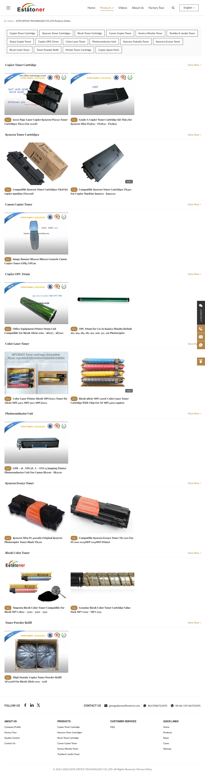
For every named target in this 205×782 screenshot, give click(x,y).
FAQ (112, 727)
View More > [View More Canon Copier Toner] (194, 204)
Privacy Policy (144, 769)
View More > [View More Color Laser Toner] (194, 343)
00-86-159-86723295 (186, 705)
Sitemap (167, 748)
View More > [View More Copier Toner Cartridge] (194, 64)
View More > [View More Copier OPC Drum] (194, 274)
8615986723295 (155, 705)
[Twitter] (38, 705)
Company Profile (12, 727)
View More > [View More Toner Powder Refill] (194, 622)
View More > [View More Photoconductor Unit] (194, 413)
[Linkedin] (32, 705)
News (166, 737)
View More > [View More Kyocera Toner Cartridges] (194, 134)
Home (91, 7)
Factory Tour (156, 7)
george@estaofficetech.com (122, 705)
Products (106, 7)
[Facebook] (25, 705)
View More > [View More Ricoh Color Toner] (194, 552)
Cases (166, 743)
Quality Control (12, 737)
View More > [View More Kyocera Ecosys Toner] (194, 483)
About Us (138, 7)
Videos (123, 7)
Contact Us (9, 743)
